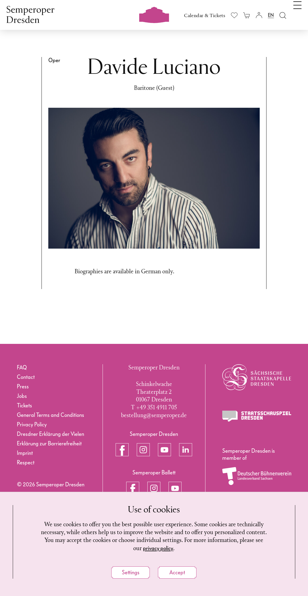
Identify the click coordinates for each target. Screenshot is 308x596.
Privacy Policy (32, 424)
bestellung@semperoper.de (154, 416)
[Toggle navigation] (297, 13)
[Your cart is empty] (246, 15)
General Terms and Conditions (50, 415)
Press (23, 386)
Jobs (22, 396)
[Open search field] (283, 15)
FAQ (22, 367)
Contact (26, 377)
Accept (177, 572)
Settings (130, 572)
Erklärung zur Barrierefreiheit (49, 443)
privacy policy (158, 548)
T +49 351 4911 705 (154, 408)
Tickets (24, 405)
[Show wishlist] (234, 15)
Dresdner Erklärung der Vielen (50, 434)
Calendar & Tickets (204, 15)
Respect (25, 462)
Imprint (25, 453)
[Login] (259, 15)
